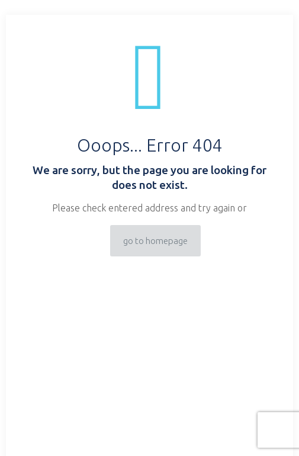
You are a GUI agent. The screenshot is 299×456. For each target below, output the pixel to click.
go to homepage (155, 241)
